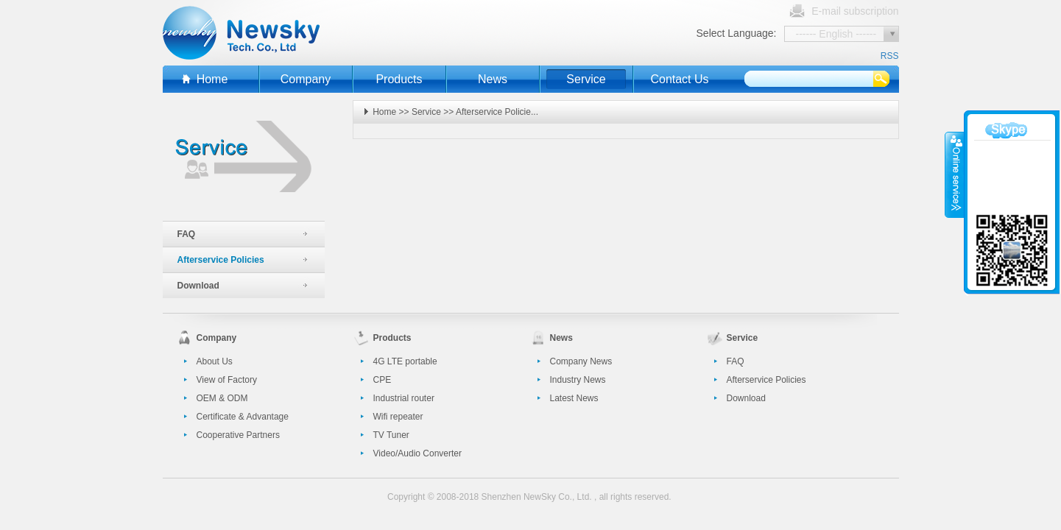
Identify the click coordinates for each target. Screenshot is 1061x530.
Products (399, 79)
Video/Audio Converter (417, 453)
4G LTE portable (405, 361)
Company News (581, 361)
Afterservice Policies (220, 260)
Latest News (574, 398)
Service (585, 79)
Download (198, 285)
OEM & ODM (222, 398)
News (492, 79)
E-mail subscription (854, 11)
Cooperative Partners (238, 435)
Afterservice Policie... (497, 112)
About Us (215, 361)
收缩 (955, 174)
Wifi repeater (398, 416)
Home (212, 79)
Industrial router (403, 398)
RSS (890, 56)
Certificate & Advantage (243, 416)
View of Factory (227, 380)
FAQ (186, 234)
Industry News (578, 380)
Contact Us (679, 79)
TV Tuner (391, 435)
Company (306, 79)
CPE (382, 380)
